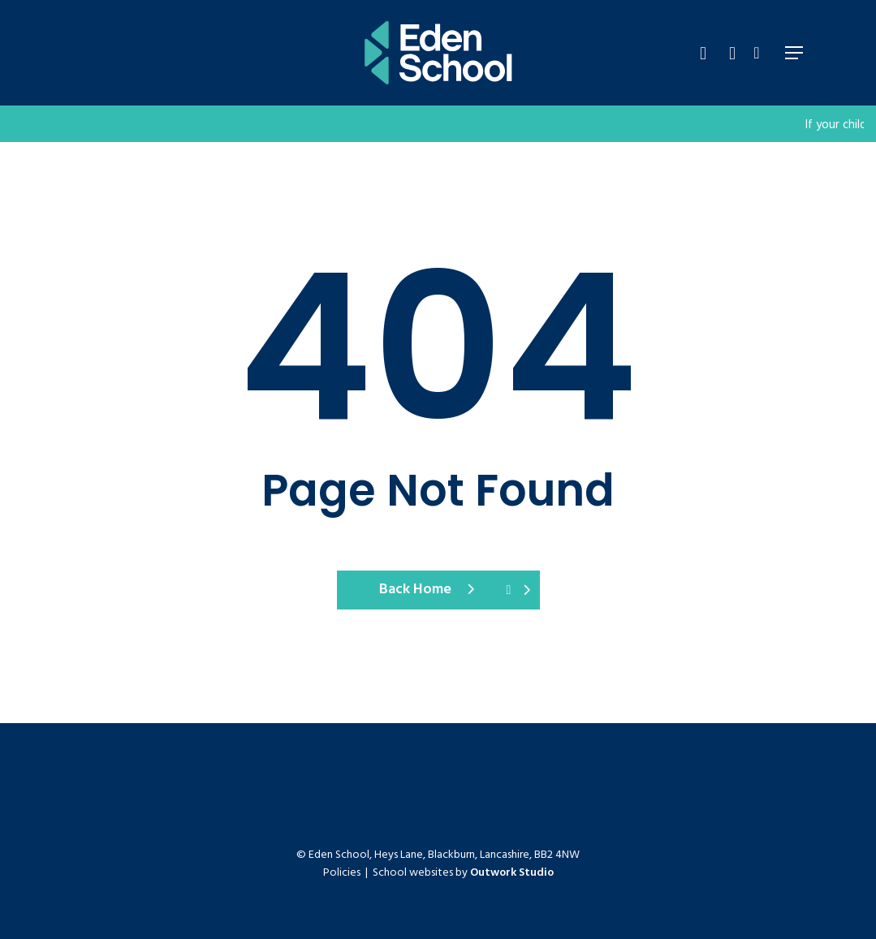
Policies (341, 873)
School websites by (463, 873)
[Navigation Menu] (794, 53)
